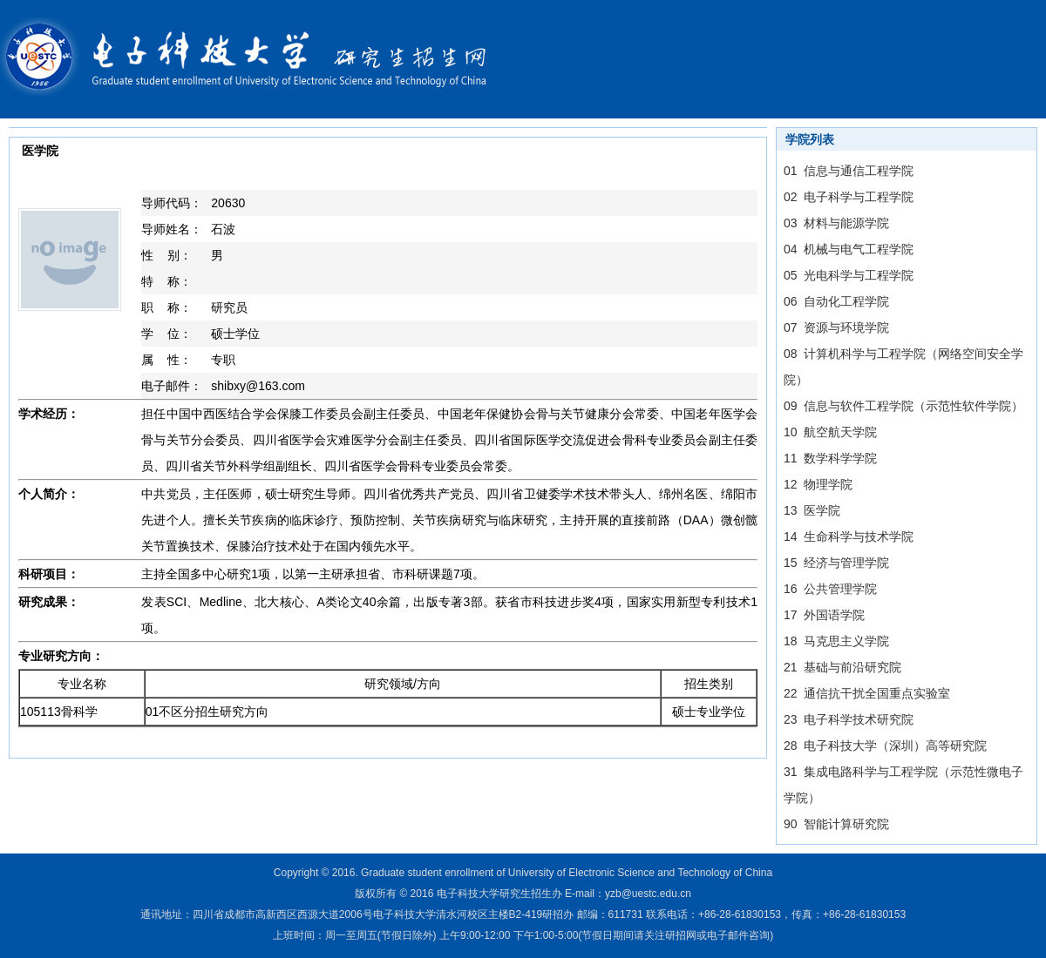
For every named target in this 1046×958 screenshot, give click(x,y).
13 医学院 (812, 510)
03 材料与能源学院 (836, 223)
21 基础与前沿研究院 (842, 667)
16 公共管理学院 (830, 589)
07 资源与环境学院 (836, 327)
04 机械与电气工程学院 (849, 249)
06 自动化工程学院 (836, 301)
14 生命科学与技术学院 (849, 536)
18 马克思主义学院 (836, 641)
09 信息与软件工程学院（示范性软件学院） (903, 406)
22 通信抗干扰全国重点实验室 (867, 693)
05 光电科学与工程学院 (849, 275)
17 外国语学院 (824, 615)
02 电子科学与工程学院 (849, 197)
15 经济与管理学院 (836, 563)
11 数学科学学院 (830, 458)
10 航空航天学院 (830, 432)
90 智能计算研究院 (836, 824)
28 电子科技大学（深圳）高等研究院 (885, 745)
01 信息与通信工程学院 (849, 171)
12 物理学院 (818, 484)
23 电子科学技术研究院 (849, 719)
